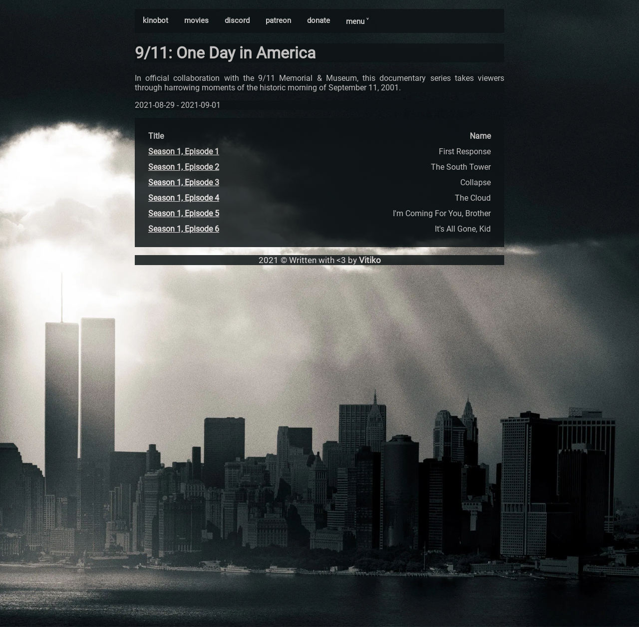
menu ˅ (357, 21)
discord (237, 20)
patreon (278, 20)
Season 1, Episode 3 (183, 182)
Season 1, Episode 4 (183, 198)
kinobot (155, 20)
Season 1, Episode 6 (183, 229)
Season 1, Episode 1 (183, 151)
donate (318, 20)
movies (196, 20)
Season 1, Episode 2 (183, 167)
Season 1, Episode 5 (183, 213)
